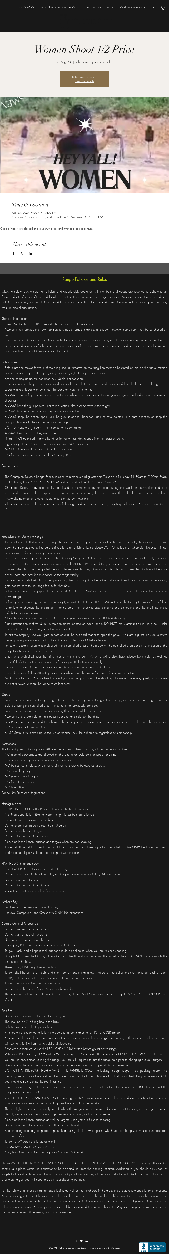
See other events (84, 81)
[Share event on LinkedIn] (30, 253)
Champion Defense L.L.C (24, 7)
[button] (163, 8)
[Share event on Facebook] (13, 253)
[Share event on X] (22, 253)
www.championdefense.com (24, 498)
